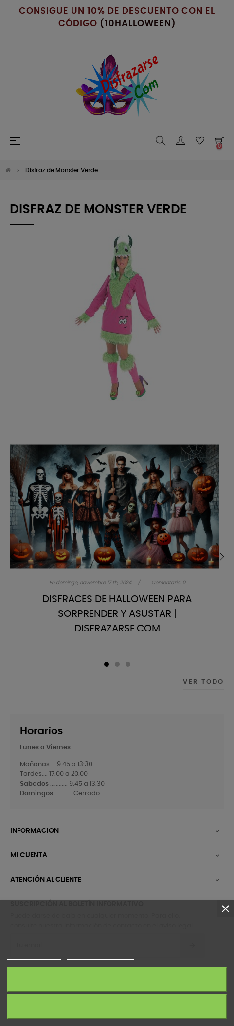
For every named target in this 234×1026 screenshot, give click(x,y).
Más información (34, 955)
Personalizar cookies (100, 955)
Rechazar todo (116, 1006)
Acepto (117, 979)
